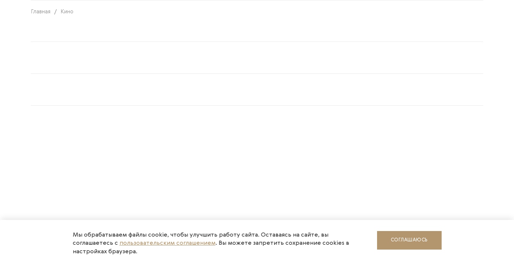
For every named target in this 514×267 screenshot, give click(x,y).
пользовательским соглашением (168, 243)
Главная (40, 11)
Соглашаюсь (409, 240)
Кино (66, 11)
